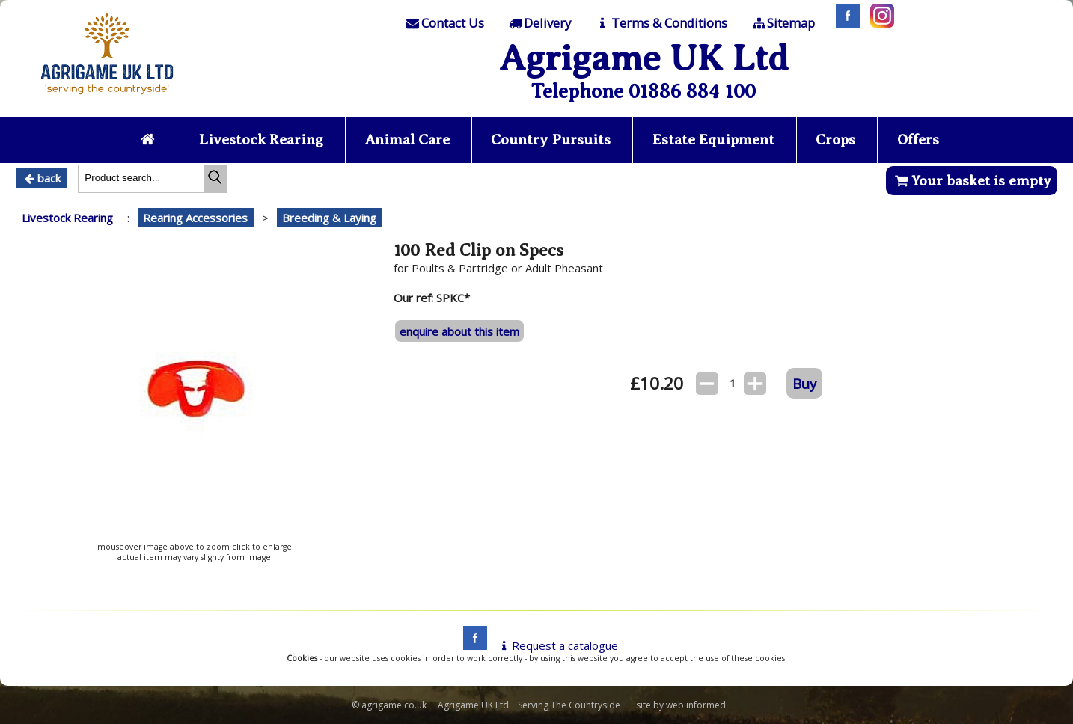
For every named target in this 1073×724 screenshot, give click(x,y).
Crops (835, 139)
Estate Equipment (713, 139)
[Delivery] (539, 23)
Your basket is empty (971, 180)
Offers (918, 139)
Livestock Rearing (261, 139)
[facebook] (471, 645)
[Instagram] (878, 23)
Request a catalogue (557, 645)
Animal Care (407, 139)
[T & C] (660, 23)
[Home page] (107, 98)
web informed (696, 705)
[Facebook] (844, 23)
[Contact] (444, 23)
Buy (804, 383)
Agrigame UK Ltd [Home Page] (644, 58)
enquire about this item (459, 331)
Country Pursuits (551, 139)
